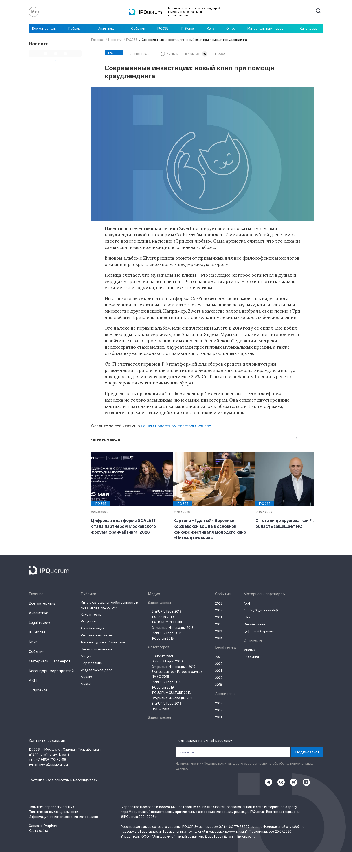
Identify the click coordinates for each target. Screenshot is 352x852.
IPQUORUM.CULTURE (167, 622)
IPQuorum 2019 (163, 617)
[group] (128, 493)
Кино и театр (91, 614)
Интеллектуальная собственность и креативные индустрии (109, 604)
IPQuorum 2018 (163, 638)
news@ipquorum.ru (53, 764)
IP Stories (188, 28)
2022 (218, 610)
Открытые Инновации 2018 (173, 627)
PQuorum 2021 (162, 656)
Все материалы (44, 28)
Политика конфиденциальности (53, 812)
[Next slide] (310, 438)
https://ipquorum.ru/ (135, 812)
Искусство (89, 621)
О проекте (38, 690)
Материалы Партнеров (50, 661)
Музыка (86, 677)
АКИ (33, 680)
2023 (218, 603)
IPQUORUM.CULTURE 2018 (171, 693)
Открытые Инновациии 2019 (173, 667)
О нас (230, 28)
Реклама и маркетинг (97, 635)
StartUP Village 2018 (166, 633)
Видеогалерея (159, 602)
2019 (218, 631)
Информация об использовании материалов (63, 817)
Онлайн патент (255, 624)
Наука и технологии (96, 649)
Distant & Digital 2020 (167, 661)
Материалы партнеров (267, 28)
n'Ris (247, 617)
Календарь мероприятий (51, 671)
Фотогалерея (158, 647)
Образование (91, 663)
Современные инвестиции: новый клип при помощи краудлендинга (194, 40)
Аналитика (108, 28)
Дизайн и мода (92, 628)
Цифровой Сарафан (259, 631)
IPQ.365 (163, 28)
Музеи (86, 684)
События (138, 28)
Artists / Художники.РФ (261, 610)
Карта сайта (38, 830)
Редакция (251, 657)
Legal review (39, 622)
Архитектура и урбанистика (103, 642)
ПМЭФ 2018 (160, 709)
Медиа (86, 656)
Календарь (308, 28)
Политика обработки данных (51, 807)
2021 (218, 617)
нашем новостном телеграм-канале (176, 426)
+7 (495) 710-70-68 (51, 759)
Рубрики (77, 28)
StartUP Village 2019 (166, 611)
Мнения (249, 650)
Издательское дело (96, 670)
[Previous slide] (298, 438)
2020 (219, 624)
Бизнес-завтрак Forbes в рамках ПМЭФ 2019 (177, 674)
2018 (218, 638)
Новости (115, 40)
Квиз (210, 28)
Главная (97, 40)
